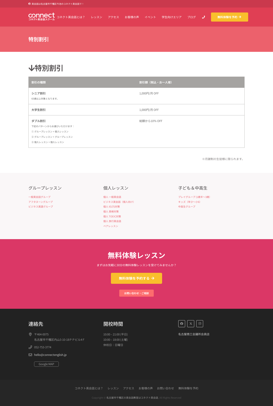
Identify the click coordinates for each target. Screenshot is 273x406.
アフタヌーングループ (40, 202)
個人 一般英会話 (112, 197)
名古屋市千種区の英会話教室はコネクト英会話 (132, 397)
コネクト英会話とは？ (89, 388)
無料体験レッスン (136, 255)
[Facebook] (181, 323)
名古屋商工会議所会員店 (193, 334)
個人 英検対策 (111, 211)
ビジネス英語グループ (40, 206)
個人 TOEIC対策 (112, 216)
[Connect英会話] (45, 17)
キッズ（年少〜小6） (190, 202)
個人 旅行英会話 (112, 221)
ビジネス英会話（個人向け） (119, 202)
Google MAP (46, 364)
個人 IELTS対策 (111, 206)
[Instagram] (199, 323)
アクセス (128, 388)
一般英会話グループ (39, 197)
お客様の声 (146, 388)
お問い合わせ (165, 388)
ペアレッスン (110, 226)
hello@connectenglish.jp (50, 355)
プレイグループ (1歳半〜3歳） (195, 197)
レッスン (113, 388)
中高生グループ (186, 206)
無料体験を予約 (188, 388)
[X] (190, 323)
